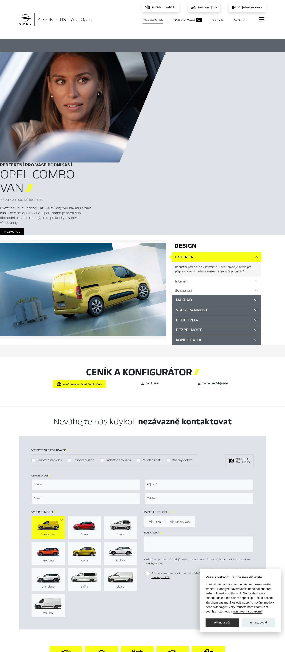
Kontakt (240, 20)
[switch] (147, 469)
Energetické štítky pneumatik (179, 614)
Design (185, 142)
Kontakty (96, 626)
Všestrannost (192, 206)
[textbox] (85, 380)
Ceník (168, 45)
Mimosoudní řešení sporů (176, 608)
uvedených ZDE (153, 459)
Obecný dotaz (182, 356)
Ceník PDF (150, 279)
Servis (218, 20)
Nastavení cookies (171, 602)
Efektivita (187, 216)
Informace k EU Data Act (176, 620)
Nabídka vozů (188, 20)
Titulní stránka (99, 602)
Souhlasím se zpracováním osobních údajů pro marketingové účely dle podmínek (198, 471)
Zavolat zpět (151, 356)
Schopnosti (184, 186)
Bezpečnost (189, 226)
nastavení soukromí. (248, 611)
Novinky (95, 620)
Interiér (181, 177)
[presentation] (172, 497)
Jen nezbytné (258, 622)
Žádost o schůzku (118, 356)
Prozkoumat (178, 124)
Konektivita (188, 236)
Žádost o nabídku (49, 356)
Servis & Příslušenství (103, 614)
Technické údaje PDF (213, 279)
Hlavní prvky (87, 45)
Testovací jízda (83, 356)
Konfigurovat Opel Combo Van (79, 280)
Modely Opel (152, 20)
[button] (232, 497)
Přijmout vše (222, 622)
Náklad (184, 196)
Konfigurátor (131, 45)
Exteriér (184, 153)
